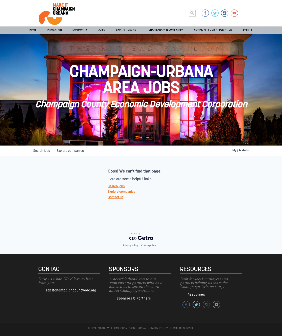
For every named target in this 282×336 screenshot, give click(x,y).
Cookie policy (148, 245)
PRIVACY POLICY (158, 328)
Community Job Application (213, 30)
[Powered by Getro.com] (141, 236)
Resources (196, 294)
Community (80, 30)
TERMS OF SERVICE (182, 328)
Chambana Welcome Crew (166, 30)
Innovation (54, 30)
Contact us (115, 197)
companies (70, 151)
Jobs (101, 30)
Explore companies (121, 191)
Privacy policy (130, 245)
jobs (41, 151)
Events (248, 30)
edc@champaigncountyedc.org (71, 290)
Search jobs (116, 186)
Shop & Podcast (127, 30)
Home (33, 30)
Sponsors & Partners (134, 298)
